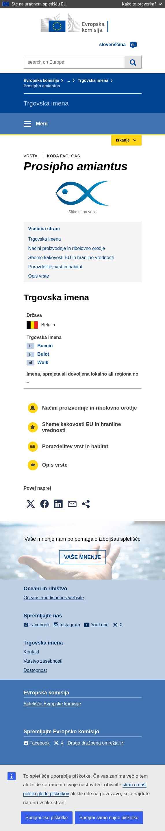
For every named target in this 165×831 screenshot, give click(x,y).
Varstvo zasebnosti (43, 661)
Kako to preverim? (142, 3)
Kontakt (31, 651)
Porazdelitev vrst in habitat (55, 266)
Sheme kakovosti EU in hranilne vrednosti (71, 257)
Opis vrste (38, 276)
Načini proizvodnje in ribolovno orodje (66, 248)
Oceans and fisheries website (54, 597)
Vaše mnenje (82, 557)
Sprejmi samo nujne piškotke (109, 817)
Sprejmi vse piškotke (46, 817)
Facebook (37, 742)
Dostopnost (35, 670)
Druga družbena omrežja (93, 742)
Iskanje (133, 62)
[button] (30, 504)
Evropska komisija (41, 80)
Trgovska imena (93, 80)
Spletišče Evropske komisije (52, 703)
